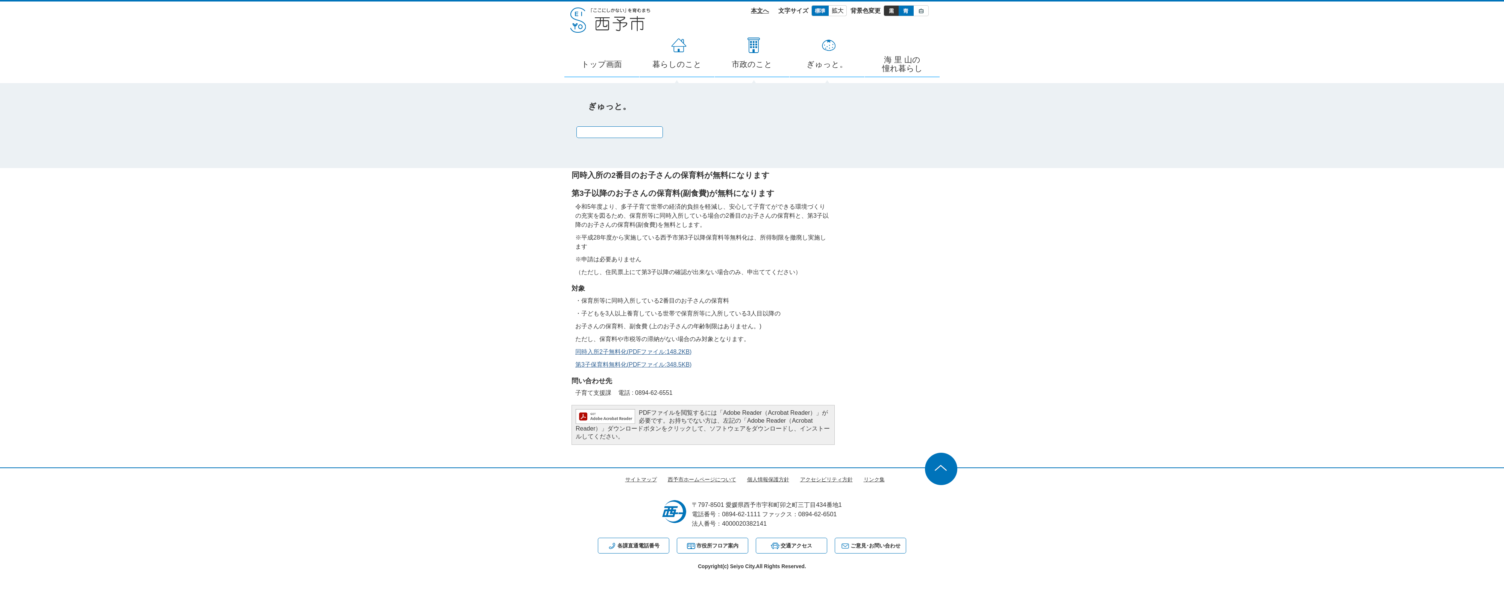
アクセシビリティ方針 (826, 479)
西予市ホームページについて (702, 479)
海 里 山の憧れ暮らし (902, 64)
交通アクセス (796, 546)
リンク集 (874, 479)
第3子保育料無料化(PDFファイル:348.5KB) (633, 364)
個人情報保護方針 (768, 479)
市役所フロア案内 (717, 546)
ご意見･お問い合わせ (876, 546)
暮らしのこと (677, 64)
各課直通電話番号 (638, 546)
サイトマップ (641, 479)
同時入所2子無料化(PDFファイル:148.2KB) (633, 352)
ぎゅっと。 (827, 64)
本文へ (760, 11)
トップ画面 (601, 64)
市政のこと (752, 64)
